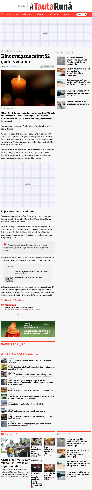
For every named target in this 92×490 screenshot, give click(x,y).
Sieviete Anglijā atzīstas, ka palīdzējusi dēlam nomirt (31, 390)
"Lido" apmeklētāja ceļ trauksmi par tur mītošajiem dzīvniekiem (29, 361)
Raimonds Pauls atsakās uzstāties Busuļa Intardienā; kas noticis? (36, 479)
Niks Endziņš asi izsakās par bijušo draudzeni (48, 451)
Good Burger (18, 300)
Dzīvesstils (28, 14)
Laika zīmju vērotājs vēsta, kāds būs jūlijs (26, 404)
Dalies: (19, 315)
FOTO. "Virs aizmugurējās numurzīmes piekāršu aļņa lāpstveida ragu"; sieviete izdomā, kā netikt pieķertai (31, 375)
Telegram (22, 310)
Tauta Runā (9, 51)
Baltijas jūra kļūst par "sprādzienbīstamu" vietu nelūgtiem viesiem (78, 82)
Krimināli (67, 14)
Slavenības (13, 14)
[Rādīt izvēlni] (2, 14)
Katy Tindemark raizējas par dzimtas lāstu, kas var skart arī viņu (30, 418)
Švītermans (6, 300)
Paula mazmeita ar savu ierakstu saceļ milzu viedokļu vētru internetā (36, 454)
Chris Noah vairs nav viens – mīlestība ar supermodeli (15, 463)
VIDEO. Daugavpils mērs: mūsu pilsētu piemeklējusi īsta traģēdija (78, 72)
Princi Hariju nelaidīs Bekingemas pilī (49, 476)
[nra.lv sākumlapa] (21, 6)
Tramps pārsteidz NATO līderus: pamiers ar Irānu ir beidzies (78, 93)
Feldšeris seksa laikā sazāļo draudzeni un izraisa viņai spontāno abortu (31, 368)
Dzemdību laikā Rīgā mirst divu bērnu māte (28, 277)
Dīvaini (40, 14)
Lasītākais (65, 52)
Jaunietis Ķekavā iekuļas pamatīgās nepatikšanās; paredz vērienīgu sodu (30, 424)
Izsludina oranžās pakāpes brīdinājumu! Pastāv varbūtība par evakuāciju (77, 60)
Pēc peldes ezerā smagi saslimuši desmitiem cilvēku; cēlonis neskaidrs (31, 272)
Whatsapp (32, 310)
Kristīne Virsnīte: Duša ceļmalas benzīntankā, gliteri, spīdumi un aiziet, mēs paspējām (31, 397)
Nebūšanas (53, 14)
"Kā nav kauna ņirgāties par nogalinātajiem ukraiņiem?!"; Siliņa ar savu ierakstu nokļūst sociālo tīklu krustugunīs (30, 383)
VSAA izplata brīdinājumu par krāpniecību (26, 411)
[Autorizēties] (89, 14)
